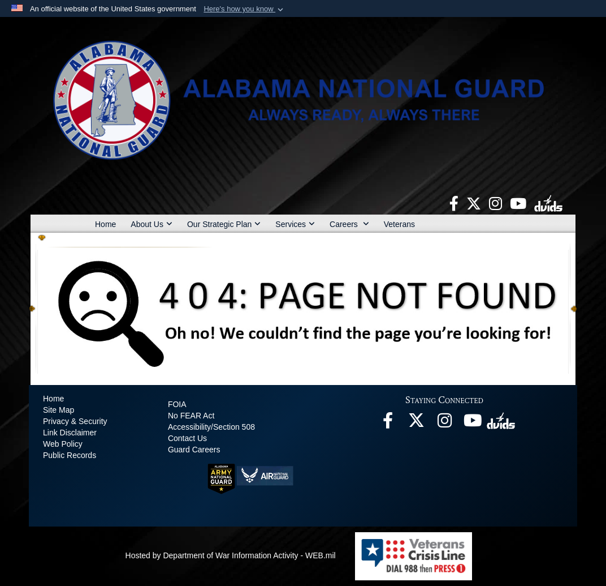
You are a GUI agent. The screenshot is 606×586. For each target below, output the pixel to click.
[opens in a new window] (453, 202)
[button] (244, 9)
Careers (349, 224)
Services (295, 224)
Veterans (399, 224)
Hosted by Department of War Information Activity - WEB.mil (230, 555)
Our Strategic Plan (224, 224)
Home (105, 224)
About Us (151, 224)
